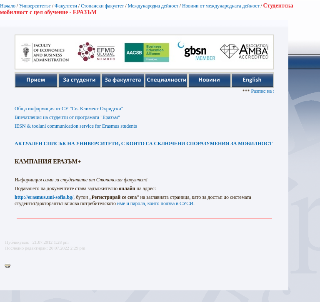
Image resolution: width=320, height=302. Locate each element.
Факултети (66, 6)
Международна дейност (153, 6)
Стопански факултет (102, 6)
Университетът (35, 6)
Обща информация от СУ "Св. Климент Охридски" (69, 108)
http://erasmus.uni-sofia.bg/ (44, 197)
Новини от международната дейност (221, 6)
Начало (7, 6)
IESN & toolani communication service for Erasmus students (76, 126)
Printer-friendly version (9, 266)
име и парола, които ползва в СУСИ (155, 203)
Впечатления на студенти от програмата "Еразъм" (67, 117)
